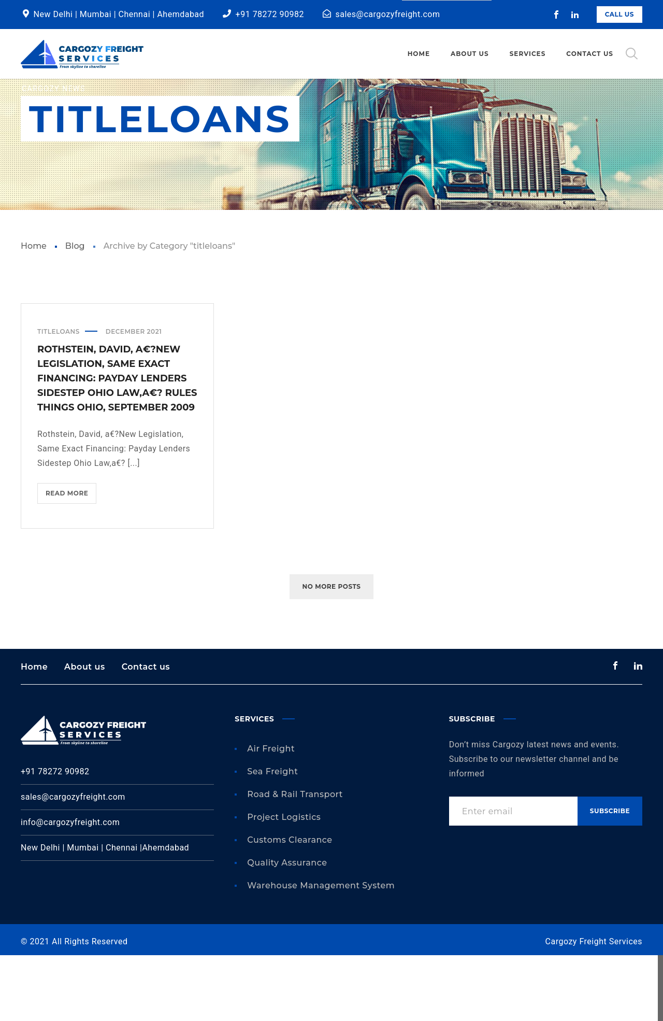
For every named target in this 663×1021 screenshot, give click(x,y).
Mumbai (97, 14)
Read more (71, 561)
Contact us (146, 732)
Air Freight (271, 814)
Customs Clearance (289, 906)
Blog (75, 312)
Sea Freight (272, 837)
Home (34, 312)
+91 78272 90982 (270, 14)
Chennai (136, 14)
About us (84, 732)
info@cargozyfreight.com (70, 888)
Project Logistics (284, 883)
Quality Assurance (287, 928)
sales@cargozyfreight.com (388, 14)
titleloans (58, 397)
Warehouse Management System (321, 951)
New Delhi (53, 14)
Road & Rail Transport (295, 860)
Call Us (619, 14)
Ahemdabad (180, 14)
